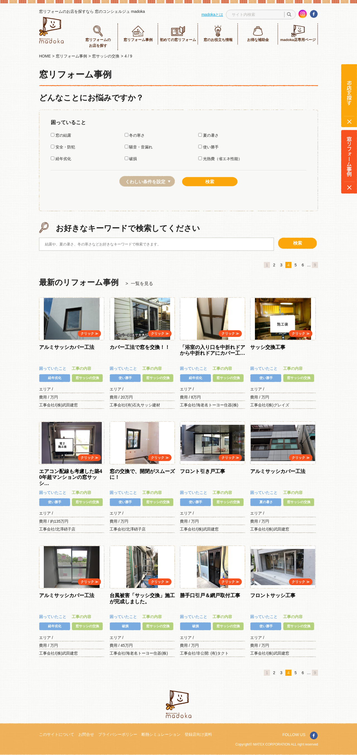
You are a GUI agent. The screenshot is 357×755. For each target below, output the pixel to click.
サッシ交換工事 (267, 347)
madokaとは (212, 14)
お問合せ (86, 734)
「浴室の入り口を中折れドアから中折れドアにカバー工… (212, 350)
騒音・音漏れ (139, 147)
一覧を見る (142, 283)
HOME (45, 56)
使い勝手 (208, 147)
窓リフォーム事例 (138, 33)
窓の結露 (61, 135)
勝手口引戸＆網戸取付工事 (210, 595)
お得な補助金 (258, 33)
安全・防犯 (63, 147)
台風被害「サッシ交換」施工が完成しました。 (142, 598)
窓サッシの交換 (105, 56)
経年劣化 (61, 158)
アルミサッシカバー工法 (66, 347)
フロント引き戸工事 (202, 471)
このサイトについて (56, 734)
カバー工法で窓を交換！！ (140, 347)
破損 (131, 158)
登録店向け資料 (198, 734)
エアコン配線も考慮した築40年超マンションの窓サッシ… (70, 477)
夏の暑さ (208, 135)
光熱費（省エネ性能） (220, 158)
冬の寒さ (135, 135)
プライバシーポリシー (117, 734)
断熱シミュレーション (160, 734)
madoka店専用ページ (298, 33)
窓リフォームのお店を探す (98, 36)
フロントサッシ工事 (272, 595)
